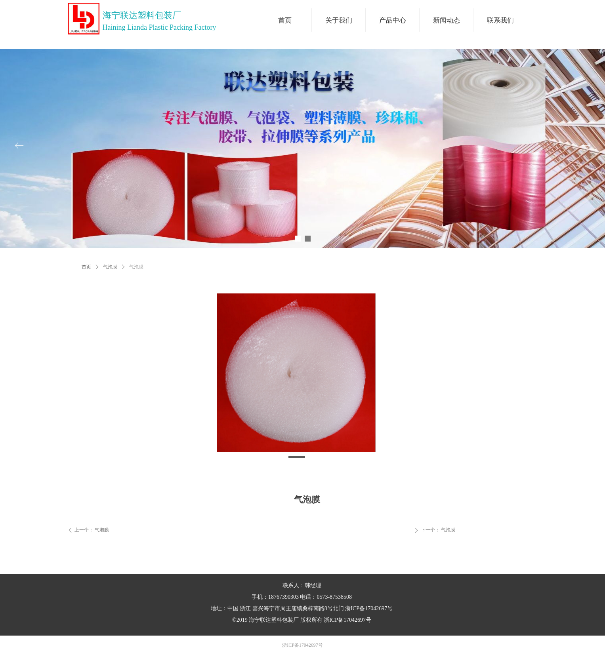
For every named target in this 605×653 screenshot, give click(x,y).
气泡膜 (110, 267)
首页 (86, 267)
